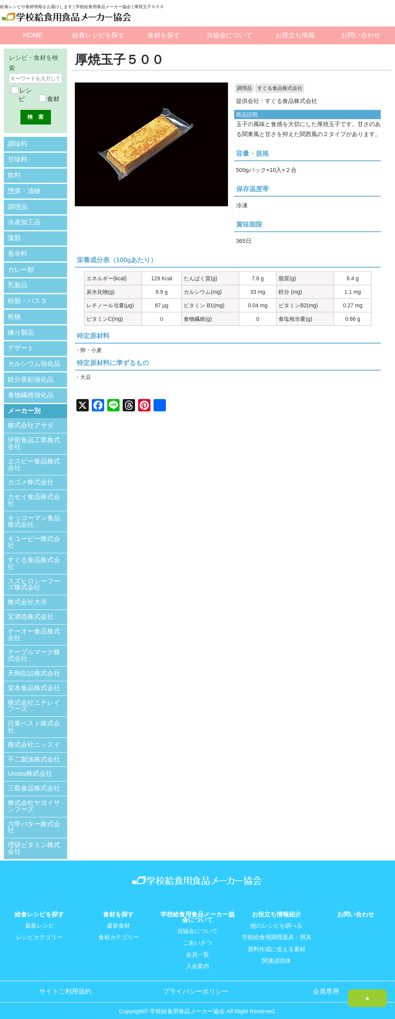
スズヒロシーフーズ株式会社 (34, 578)
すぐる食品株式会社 (279, 88)
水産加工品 (24, 220)
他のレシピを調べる (276, 919)
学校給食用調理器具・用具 (276, 931)
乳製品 (17, 281)
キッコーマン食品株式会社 (34, 515)
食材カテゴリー (118, 931)
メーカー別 (24, 404)
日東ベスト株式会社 (34, 721)
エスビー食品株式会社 (34, 458)
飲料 (14, 174)
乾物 (14, 312)
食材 (52, 99)
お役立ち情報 (295, 35)
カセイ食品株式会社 (34, 494)
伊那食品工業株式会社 (34, 437)
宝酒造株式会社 (31, 610)
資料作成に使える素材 (277, 942)
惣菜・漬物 (24, 190)
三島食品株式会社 (34, 782)
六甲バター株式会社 (34, 821)
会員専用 (326, 984)
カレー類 (21, 266)
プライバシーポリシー (195, 984)
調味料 (17, 143)
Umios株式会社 (30, 767)
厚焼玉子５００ (121, 59)
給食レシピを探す (98, 35)
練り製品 (21, 328)
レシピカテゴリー (39, 931)
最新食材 (118, 919)
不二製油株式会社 (34, 753)
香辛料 (17, 251)
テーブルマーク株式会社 (34, 650)
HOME (32, 35)
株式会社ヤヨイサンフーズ (34, 800)
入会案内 (197, 959)
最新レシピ (39, 919)
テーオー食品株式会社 (34, 628)
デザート (21, 343)
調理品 (244, 88)
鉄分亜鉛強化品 (31, 373)
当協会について (229, 35)
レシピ (25, 94)
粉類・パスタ (27, 297)
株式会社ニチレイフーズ (34, 700)
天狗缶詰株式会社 (34, 667)
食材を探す (163, 35)
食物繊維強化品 (31, 389)
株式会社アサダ (31, 419)
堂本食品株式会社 (34, 682)
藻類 (14, 235)
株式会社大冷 (27, 596)
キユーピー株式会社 (34, 536)
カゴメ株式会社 (31, 476)
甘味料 (17, 159)
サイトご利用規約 (65, 984)
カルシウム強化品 (34, 358)
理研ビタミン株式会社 (34, 842)
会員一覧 (197, 948)
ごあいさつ (197, 936)
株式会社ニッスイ (34, 738)
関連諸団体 (276, 954)
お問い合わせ (360, 35)
